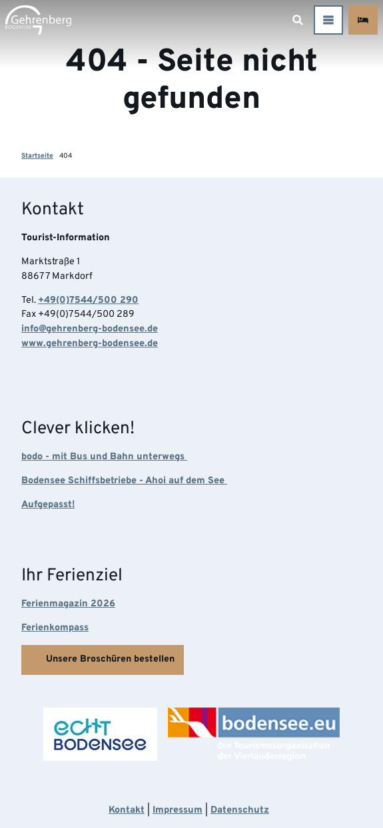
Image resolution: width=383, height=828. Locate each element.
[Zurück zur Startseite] (38, 20)
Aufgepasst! (48, 505)
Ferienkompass (55, 628)
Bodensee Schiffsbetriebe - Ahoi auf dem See (124, 481)
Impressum (177, 810)
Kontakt (127, 810)
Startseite (37, 156)
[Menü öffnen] (328, 20)
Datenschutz (239, 810)
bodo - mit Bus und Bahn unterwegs (104, 457)
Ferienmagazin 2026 (68, 604)
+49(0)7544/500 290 (88, 300)
